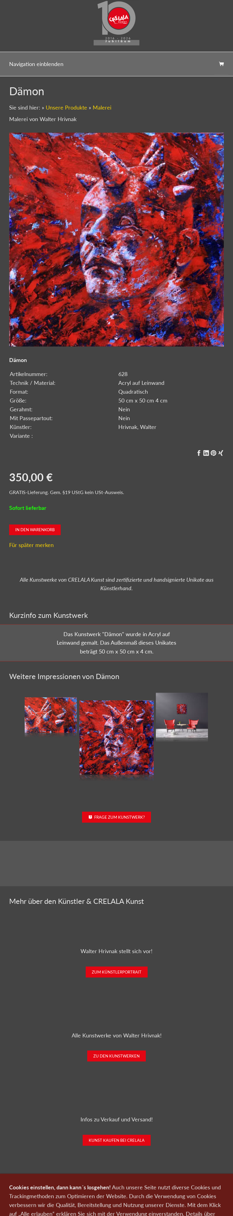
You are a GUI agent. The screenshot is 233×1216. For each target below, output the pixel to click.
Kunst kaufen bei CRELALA (117, 1140)
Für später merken (31, 545)
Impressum (185, 1188)
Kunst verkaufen (68, 1188)
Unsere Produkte (66, 107)
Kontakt (96, 1188)
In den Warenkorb (35, 529)
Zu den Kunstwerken (116, 1056)
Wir (112, 1188)
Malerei (102, 107)
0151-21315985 (76, 1207)
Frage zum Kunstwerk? (116, 817)
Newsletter (131, 1188)
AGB (205, 1188)
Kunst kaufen (36, 1188)
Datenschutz (158, 1188)
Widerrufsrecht (116, 1196)
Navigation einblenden (36, 64)
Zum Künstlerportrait (117, 972)
